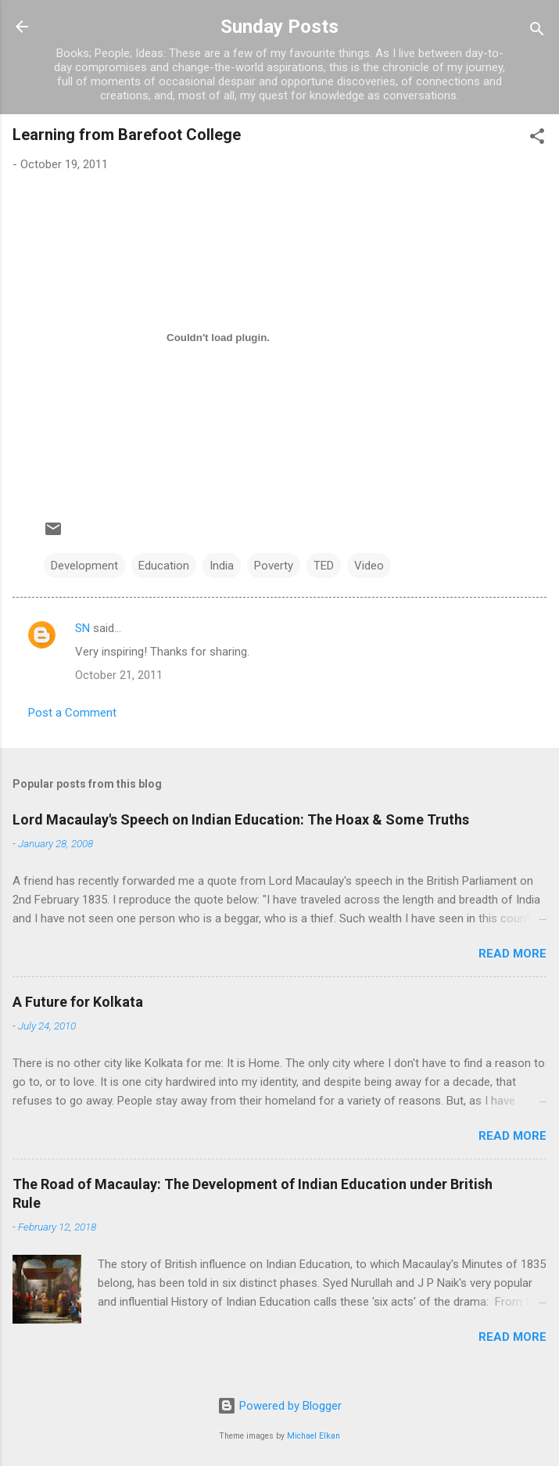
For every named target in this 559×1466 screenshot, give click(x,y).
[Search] (537, 32)
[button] (537, 139)
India (222, 566)
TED (324, 566)
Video (369, 566)
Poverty (273, 566)
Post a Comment (72, 713)
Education (163, 566)
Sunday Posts (279, 27)
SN (82, 628)
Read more (512, 954)
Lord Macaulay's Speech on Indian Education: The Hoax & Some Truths (241, 819)
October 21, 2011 (119, 675)
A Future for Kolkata (78, 1002)
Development (84, 566)
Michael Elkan (313, 1436)
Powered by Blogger (279, 1406)
